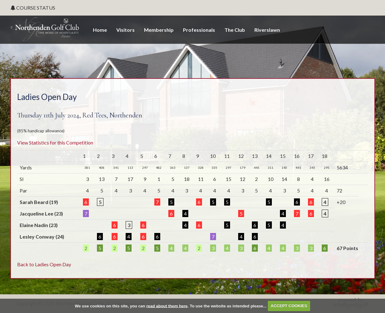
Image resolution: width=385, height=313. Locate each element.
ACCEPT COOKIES (289, 305)
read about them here (166, 305)
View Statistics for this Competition (55, 142)
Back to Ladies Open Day (44, 264)
